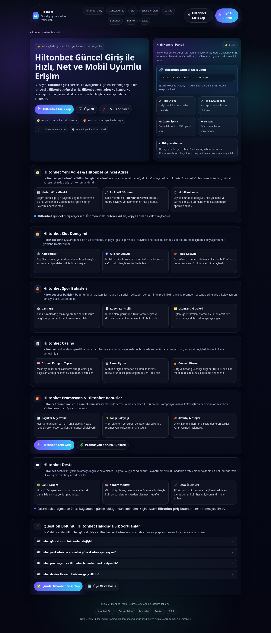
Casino (168, 10)
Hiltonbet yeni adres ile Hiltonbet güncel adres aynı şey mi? (135, 552)
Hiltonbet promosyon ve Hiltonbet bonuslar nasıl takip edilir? (135, 563)
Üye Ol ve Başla (102, 586)
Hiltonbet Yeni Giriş (54, 445)
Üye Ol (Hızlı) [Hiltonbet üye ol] (225, 15)
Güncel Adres (116, 10)
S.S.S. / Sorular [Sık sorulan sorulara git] (115, 109)
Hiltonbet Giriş (93, 10)
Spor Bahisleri (150, 10)
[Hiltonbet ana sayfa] (53, 15)
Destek (131, 20)
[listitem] (135, 541)
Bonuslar (115, 20)
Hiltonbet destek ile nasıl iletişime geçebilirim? (135, 574)
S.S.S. (145, 20)
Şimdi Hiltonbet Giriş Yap (58, 586)
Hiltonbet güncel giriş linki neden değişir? (135, 541)
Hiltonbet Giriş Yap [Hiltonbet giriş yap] (196, 15)
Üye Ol (86, 109)
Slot (133, 10)
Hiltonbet (35, 32)
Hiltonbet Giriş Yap (54, 109)
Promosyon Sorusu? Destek (102, 445)
